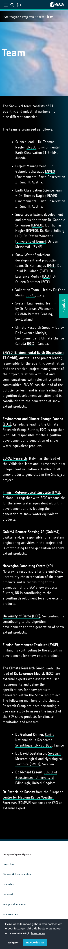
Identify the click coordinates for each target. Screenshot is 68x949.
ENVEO (31, 147)
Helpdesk (8, 894)
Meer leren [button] (38, 933)
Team (50, 17)
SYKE (37, 247)
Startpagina (11, 17)
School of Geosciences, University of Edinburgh (36, 777)
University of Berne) (31, 241)
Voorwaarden (10, 914)
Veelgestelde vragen (14, 904)
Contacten (8, 884)
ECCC (46, 276)
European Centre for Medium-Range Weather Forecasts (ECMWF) (33, 797)
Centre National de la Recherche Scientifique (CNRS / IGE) (34, 739)
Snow (40, 17)
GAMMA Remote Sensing (33, 314)
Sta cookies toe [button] (35, 942)
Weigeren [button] (13, 942)
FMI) (51, 265)
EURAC (30, 295)
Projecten (28, 17)
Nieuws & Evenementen (17, 874)
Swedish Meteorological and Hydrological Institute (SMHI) (39, 758)
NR (18, 236)
